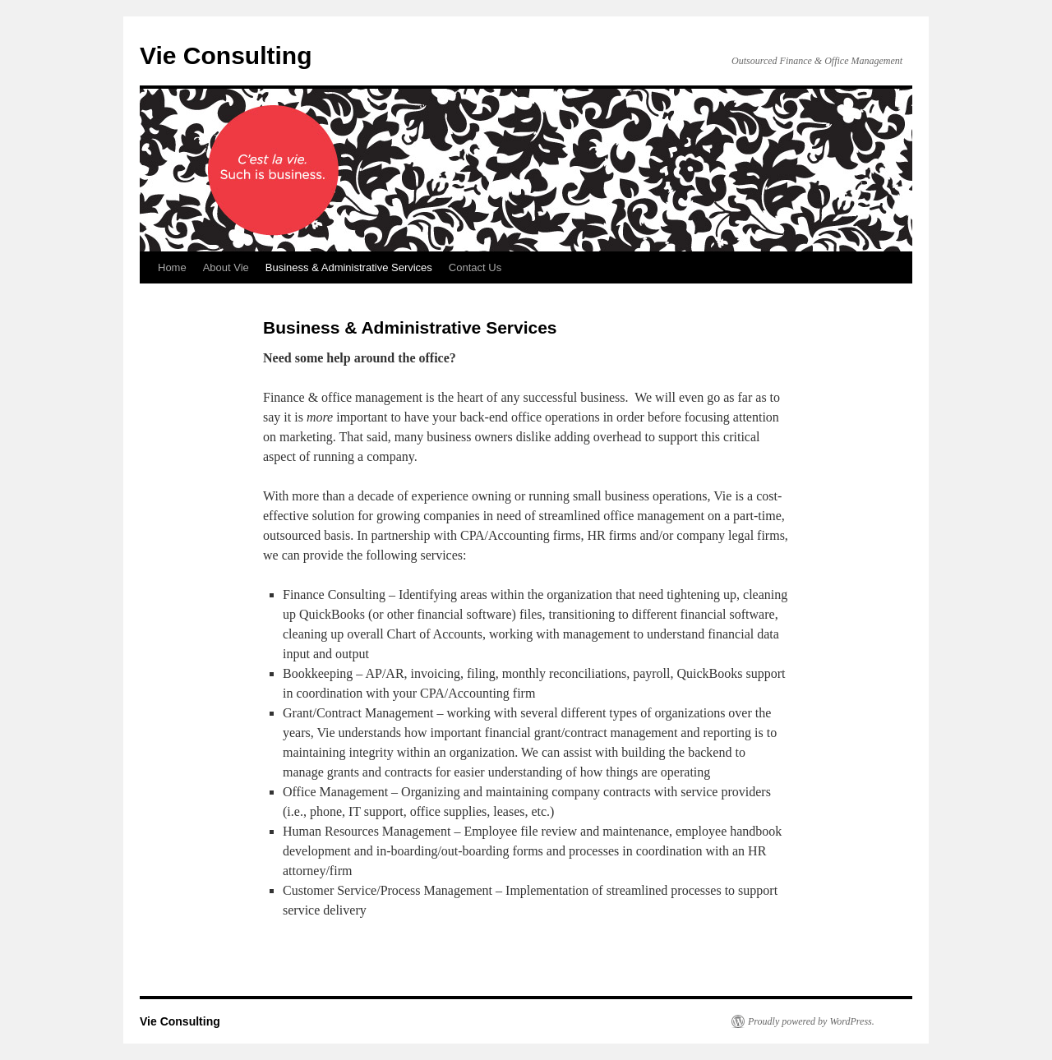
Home (172, 267)
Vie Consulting (225, 55)
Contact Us (475, 267)
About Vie (226, 267)
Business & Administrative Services (348, 267)
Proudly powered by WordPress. (811, 1021)
